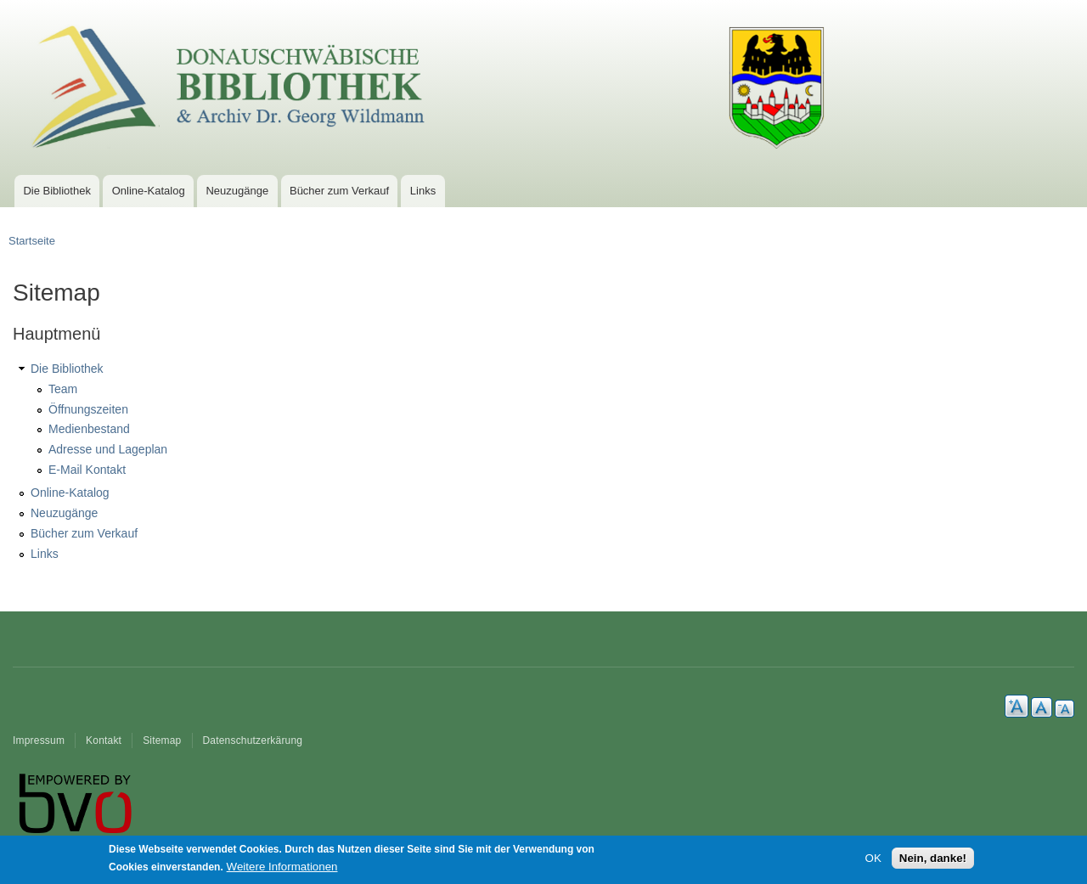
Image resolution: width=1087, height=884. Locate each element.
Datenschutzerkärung (253, 740)
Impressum (39, 740)
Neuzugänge (237, 190)
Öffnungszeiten (88, 409)
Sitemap (162, 740)
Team (62, 389)
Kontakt (103, 740)
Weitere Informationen (282, 870)
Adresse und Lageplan (107, 449)
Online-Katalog (148, 190)
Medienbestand (89, 429)
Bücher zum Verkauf (339, 190)
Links (423, 190)
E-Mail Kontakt (87, 469)
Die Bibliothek (57, 190)
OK (873, 860)
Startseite (31, 240)
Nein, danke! (932, 860)
